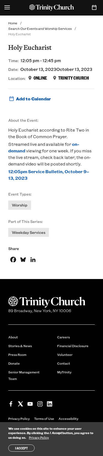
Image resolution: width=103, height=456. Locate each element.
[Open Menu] (7, 7)
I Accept (21, 448)
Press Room (17, 354)
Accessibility (68, 418)
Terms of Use (44, 418)
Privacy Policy (19, 418)
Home (12, 23)
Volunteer (65, 354)
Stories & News (20, 346)
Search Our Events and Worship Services (40, 28)
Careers (63, 337)
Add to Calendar (29, 98)
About (13, 337)
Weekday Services (28, 232)
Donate (14, 363)
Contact (63, 363)
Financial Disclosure (72, 346)
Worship (19, 205)
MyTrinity (64, 372)
